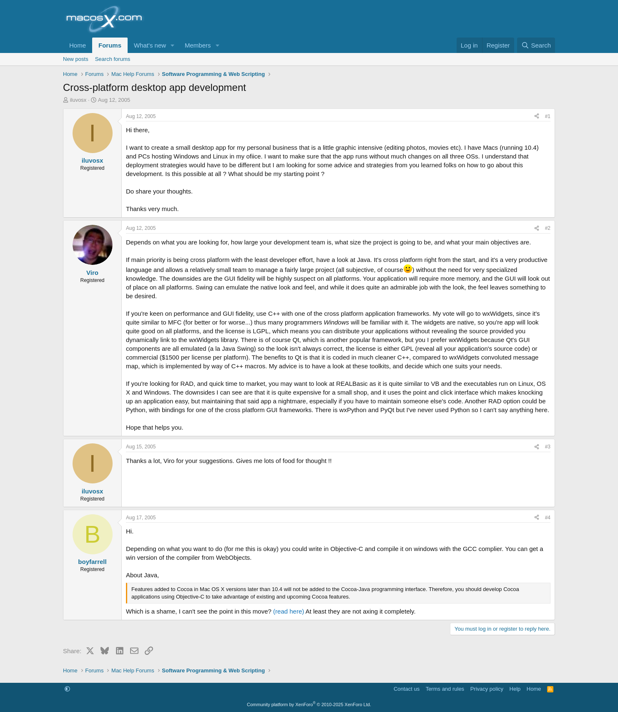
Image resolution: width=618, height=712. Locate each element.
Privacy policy (486, 689)
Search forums (113, 59)
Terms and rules (445, 689)
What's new (150, 45)
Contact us (407, 689)
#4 (547, 518)
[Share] (536, 116)
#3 (547, 447)
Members (198, 45)
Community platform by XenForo (309, 704)
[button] (172, 45)
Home (77, 45)
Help (515, 689)
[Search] (536, 45)
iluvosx (78, 100)
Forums (109, 45)
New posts (75, 59)
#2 (547, 228)
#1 (547, 116)
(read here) (288, 611)
